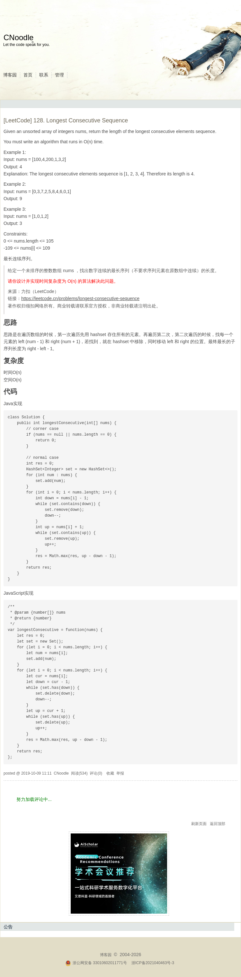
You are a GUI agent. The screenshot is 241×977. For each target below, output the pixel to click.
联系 (43, 74)
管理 (59, 74)
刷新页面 (199, 824)
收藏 (110, 773)
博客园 (10, 74)
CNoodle (18, 37)
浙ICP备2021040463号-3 (152, 963)
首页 (27, 74)
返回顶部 (217, 824)
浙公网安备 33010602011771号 (96, 963)
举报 (120, 773)
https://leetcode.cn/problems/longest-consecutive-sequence (80, 298)
